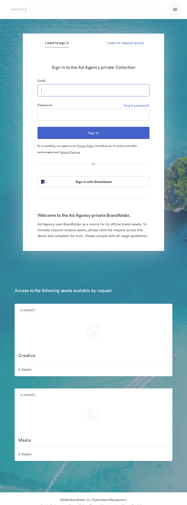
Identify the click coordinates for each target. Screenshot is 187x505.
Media (24, 440)
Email (41, 81)
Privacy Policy (85, 146)
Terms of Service (69, 152)
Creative (26, 355)
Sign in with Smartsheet (76, 181)
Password (44, 105)
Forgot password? (137, 105)
